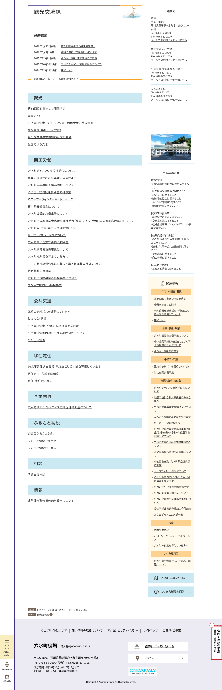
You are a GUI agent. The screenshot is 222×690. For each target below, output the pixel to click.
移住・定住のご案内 (40, 381)
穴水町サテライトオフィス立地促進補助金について (60, 407)
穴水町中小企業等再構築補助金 (48, 242)
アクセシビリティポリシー (123, 630)
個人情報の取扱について (87, 630)
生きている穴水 (38, 144)
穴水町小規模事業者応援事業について (52, 278)
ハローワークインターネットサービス (50, 199)
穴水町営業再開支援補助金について (51, 185)
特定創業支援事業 (39, 271)
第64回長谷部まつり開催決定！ (78, 46)
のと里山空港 (36, 340)
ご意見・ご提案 (172, 630)
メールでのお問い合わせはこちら (169, 40)
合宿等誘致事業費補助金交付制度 (50, 137)
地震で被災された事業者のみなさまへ (52, 178)
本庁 (71, 610)
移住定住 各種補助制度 (43, 373)
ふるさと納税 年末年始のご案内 (79, 58)
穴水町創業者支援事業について (48, 249)
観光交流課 (43, 614)
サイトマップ (150, 630)
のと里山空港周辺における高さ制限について (56, 333)
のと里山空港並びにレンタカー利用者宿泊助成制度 (60, 123)
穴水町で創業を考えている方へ (48, 256)
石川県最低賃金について (44, 206)
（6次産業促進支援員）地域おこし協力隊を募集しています (64, 366)
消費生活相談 (36, 474)
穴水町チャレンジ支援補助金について (81, 64)
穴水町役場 (45, 645)
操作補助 (7, 681)
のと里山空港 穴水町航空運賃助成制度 (53, 326)
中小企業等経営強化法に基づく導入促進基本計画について (65, 263)
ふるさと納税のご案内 (42, 448)
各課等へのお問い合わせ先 (159, 646)
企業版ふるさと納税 (41, 433)
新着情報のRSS (67, 79)
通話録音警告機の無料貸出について (51, 500)
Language (7, 669)
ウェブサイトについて (54, 630)
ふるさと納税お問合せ (42, 441)
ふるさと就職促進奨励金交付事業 (49, 192)
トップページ (43, 610)
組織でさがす (59, 610)
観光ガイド (67, 70)
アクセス (149, 658)
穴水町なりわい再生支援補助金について (54, 228)
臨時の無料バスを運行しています (79, 52)
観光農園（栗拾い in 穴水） (44, 130)
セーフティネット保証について (47, 235)
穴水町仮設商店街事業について (48, 213)
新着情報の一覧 (42, 79)
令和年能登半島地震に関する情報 (216, 641)
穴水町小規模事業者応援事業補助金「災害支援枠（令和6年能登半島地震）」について (81, 221)
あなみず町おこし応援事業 (45, 285)
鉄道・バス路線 (37, 318)
